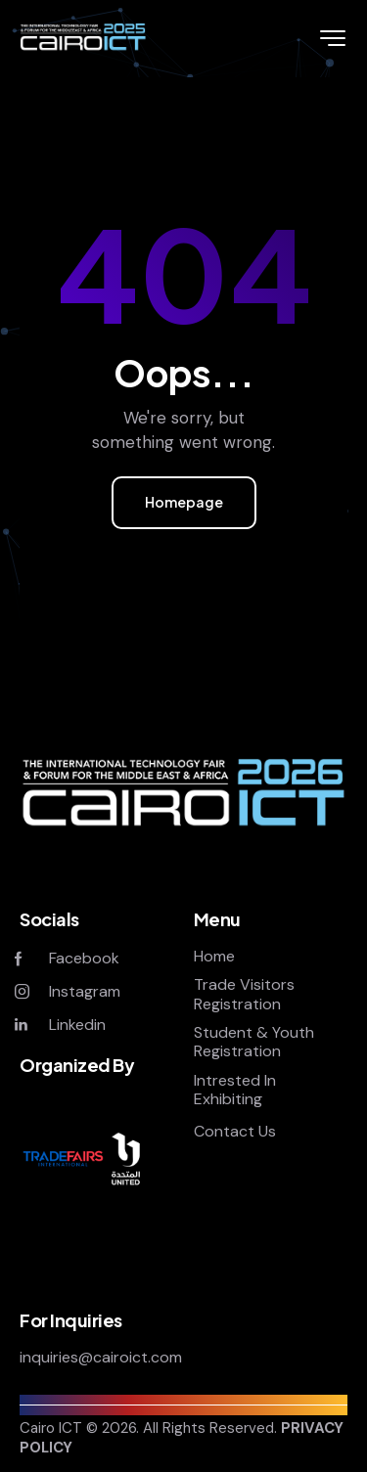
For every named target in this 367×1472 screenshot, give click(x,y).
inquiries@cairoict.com (101, 1357)
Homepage (184, 502)
